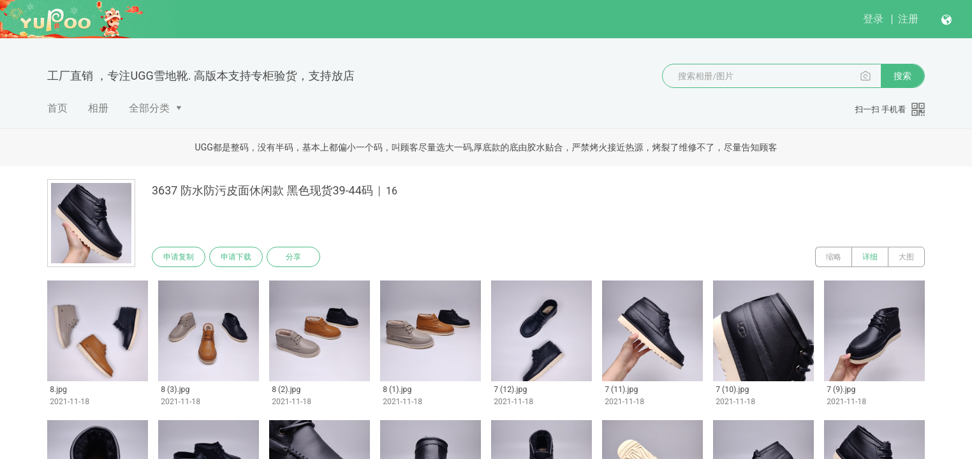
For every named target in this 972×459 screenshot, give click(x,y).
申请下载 (236, 256)
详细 (870, 256)
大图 (906, 256)
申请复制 (178, 256)
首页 (57, 108)
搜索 (902, 76)
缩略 (833, 256)
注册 (908, 19)
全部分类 (149, 108)
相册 (98, 108)
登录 (873, 19)
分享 (293, 256)
